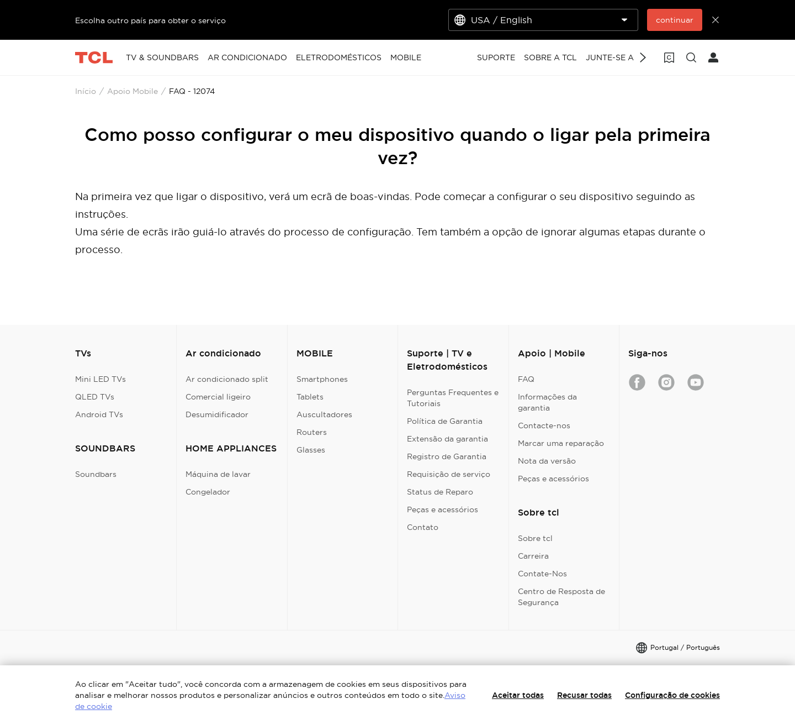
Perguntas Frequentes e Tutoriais (453, 397)
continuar (674, 20)
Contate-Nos (542, 574)
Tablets (310, 397)
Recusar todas (584, 695)
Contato (422, 527)
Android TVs (99, 414)
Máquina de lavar (218, 474)
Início (85, 91)
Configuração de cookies (672, 695)
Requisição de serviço (448, 474)
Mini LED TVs (100, 379)
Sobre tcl (535, 538)
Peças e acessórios (442, 509)
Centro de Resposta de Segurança (561, 596)
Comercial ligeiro (218, 397)
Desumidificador (217, 414)
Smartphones (322, 379)
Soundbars (95, 474)
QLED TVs (94, 397)
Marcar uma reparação (561, 443)
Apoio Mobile (132, 91)
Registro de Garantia (446, 456)
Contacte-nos (544, 425)
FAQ (526, 379)
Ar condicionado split (227, 379)
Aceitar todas (518, 695)
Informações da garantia (547, 402)
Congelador (208, 492)
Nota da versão (547, 461)
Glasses (310, 450)
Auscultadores (324, 414)
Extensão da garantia (447, 439)
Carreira (533, 556)
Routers (311, 432)
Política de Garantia (445, 421)
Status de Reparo (440, 492)
